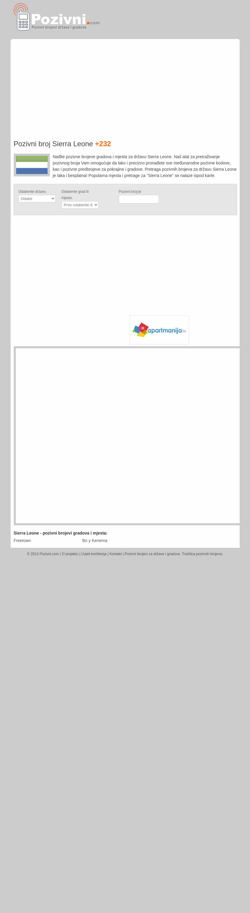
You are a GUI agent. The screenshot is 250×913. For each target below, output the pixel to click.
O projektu (70, 554)
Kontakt (116, 554)
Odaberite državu (32, 192)
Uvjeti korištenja (94, 554)
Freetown (22, 540)
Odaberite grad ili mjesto (75, 195)
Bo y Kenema (95, 540)
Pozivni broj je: (130, 192)
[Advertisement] (174, 73)
